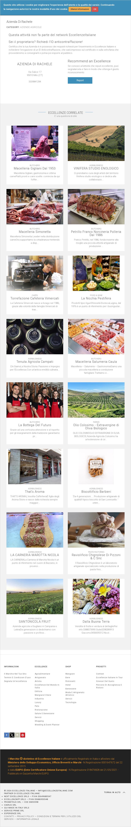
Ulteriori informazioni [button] (80, 9)
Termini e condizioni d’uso (17, 677)
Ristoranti (70, 681)
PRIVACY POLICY (25, 816)
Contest (100, 674)
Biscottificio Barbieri (96, 491)
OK (95, 9)
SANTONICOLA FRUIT (35, 621)
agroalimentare (42, 674)
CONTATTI (9, 816)
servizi (38, 717)
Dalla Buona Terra (96, 621)
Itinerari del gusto (105, 681)
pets (37, 706)
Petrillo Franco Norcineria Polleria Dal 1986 (96, 233)
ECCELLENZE (41, 667)
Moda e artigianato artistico (75, 693)
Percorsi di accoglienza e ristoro (109, 686)
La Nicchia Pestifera (96, 298)
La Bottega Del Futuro (34, 425)
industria (39, 699)
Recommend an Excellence (89, 61)
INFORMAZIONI (11, 667)
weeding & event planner (47, 725)
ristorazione (41, 710)
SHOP (68, 667)
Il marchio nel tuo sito (15, 674)
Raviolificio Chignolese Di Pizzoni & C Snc (96, 556)
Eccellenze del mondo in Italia (47, 686)
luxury (38, 702)
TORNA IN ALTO (114, 792)
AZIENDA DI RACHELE (34, 64)
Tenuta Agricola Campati (34, 361)
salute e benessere (44, 713)
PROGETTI (101, 667)
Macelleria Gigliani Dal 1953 (35, 168)
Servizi (69, 699)
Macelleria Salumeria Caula (96, 361)
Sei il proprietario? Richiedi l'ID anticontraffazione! (46, 42)
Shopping (39, 721)
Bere (68, 677)
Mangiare (70, 674)
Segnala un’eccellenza (15, 681)
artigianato (40, 677)
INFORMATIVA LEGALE (28, 819)
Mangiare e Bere (43, 695)
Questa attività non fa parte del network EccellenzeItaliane (52, 35)
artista (38, 681)
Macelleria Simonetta (35, 231)
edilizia (38, 691)
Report (80, 80)
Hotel (68, 685)
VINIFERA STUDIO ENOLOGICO (96, 168)
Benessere (71, 689)
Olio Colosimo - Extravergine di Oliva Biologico (96, 426)
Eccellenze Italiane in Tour (109, 677)
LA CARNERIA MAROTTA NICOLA (34, 555)
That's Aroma (35, 491)
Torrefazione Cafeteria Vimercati (34, 298)
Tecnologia (71, 702)
